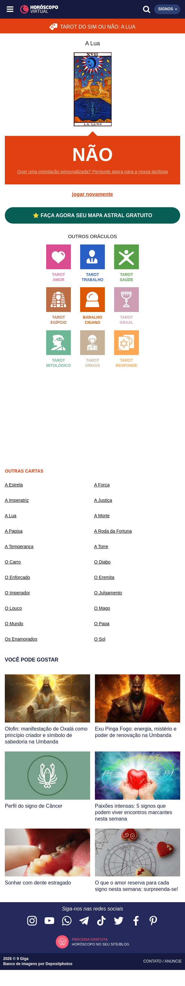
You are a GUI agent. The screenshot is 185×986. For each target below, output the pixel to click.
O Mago (102, 608)
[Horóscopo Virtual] (52, 9)
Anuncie (173, 961)
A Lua (10, 515)
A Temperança (19, 546)
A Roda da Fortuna (113, 531)
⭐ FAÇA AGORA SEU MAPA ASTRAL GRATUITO (92, 215)
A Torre (101, 546)
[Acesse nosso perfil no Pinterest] (153, 921)
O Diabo (102, 561)
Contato (153, 961)
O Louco (13, 608)
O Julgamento (108, 592)
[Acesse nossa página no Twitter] (118, 921)
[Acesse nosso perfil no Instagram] (32, 921)
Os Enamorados (21, 639)
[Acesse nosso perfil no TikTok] (101, 921)
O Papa (101, 623)
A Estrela (14, 484)
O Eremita (104, 577)
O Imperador (17, 592)
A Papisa (13, 531)
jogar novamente (92, 194)
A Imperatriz (17, 500)
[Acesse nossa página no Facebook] (135, 921)
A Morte (102, 515)
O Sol (99, 639)
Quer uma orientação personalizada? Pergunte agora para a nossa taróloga (92, 171)
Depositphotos (59, 964)
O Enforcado (17, 577)
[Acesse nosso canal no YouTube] (49, 921)
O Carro (13, 561)
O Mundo (14, 623)
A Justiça (103, 500)
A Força (102, 484)
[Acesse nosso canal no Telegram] (84, 921)
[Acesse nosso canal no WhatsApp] (66, 921)
